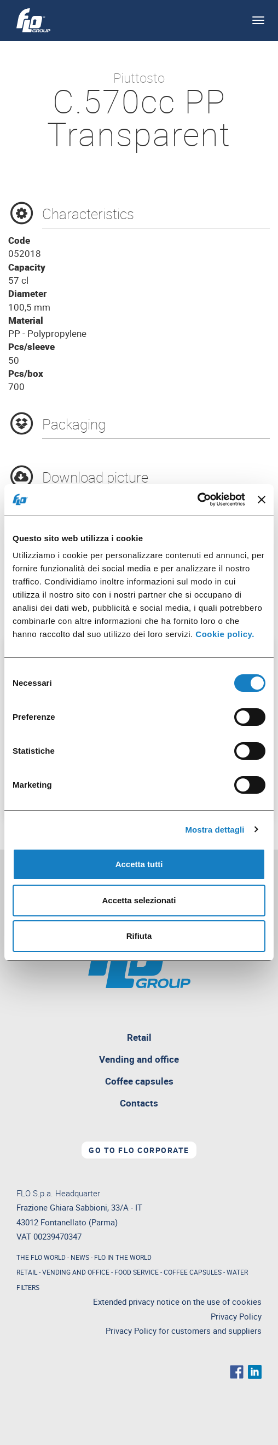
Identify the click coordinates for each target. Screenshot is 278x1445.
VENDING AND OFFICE (75, 1272)
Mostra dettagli (214, 829)
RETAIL (26, 1272)
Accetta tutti (139, 864)
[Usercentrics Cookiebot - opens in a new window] (197, 499)
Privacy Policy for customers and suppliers (184, 1331)
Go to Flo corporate (139, 1150)
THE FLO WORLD (41, 1257)
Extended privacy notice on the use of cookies (177, 1302)
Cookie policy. (224, 634)
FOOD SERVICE (136, 1272)
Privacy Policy (236, 1316)
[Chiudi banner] (261, 499)
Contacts (139, 1103)
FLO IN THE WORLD (123, 1257)
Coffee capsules (139, 1081)
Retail (164, 1039)
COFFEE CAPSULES (193, 1272)
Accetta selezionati (139, 900)
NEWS (80, 1257)
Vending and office (139, 1059)
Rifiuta (139, 936)
